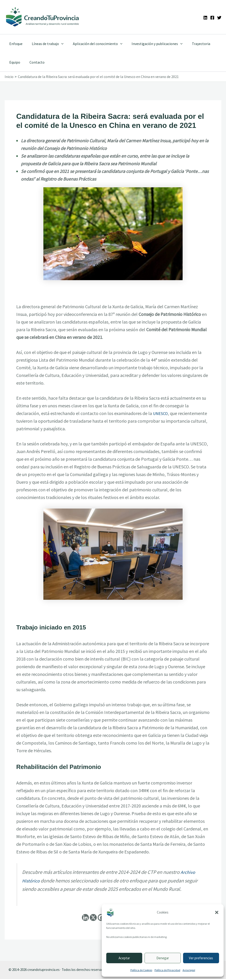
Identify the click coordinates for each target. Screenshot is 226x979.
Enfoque (15, 43)
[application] (58, 43)
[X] (93, 917)
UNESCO (161, 413)
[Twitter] (219, 18)
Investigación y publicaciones (150, 43)
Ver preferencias (201, 958)
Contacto (34, 62)
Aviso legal (189, 970)
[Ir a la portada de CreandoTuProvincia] (43, 17)
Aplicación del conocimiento (93, 43)
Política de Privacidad (167, 970)
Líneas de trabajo (45, 43)
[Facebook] (212, 18)
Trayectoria (193, 43)
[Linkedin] (205, 18)
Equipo (13, 62)
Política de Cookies (141, 970)
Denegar (162, 958)
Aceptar (124, 958)
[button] (216, 912)
